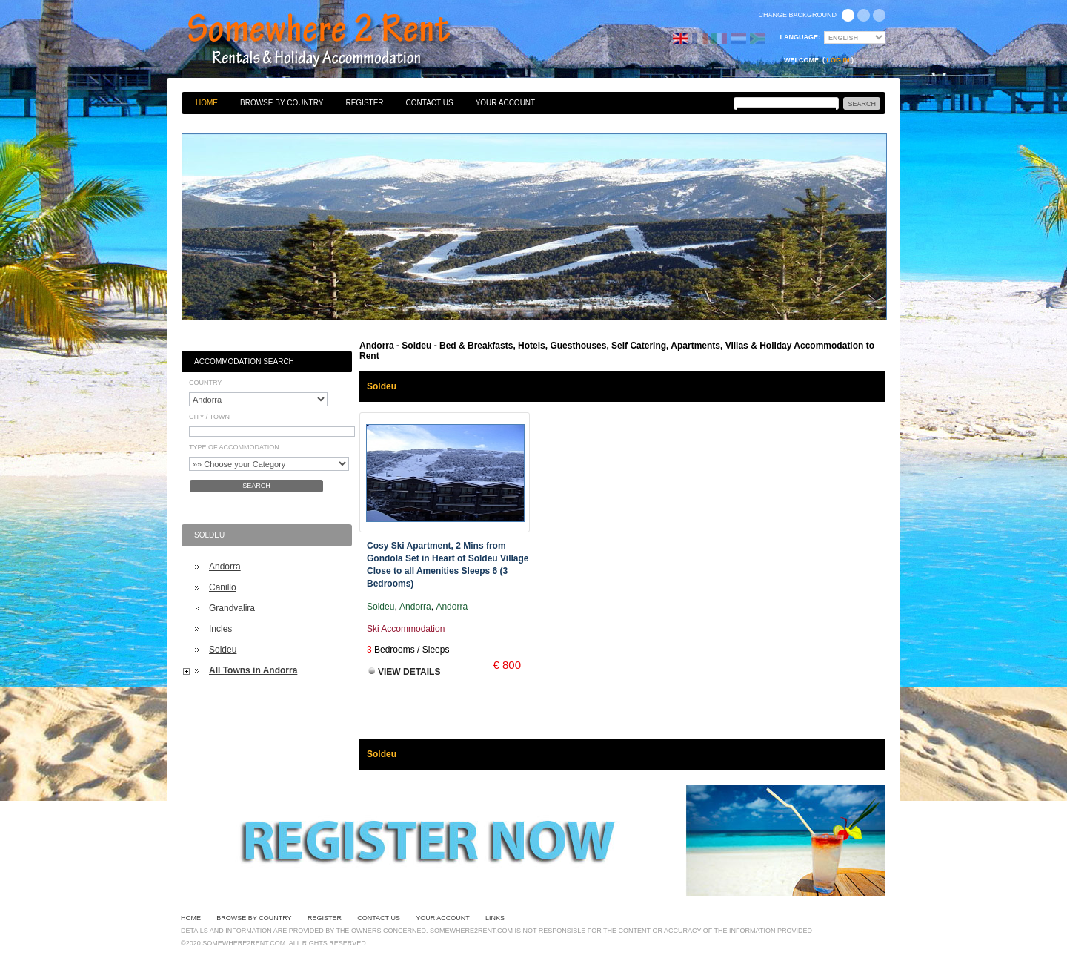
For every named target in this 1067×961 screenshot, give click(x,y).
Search (256, 485)
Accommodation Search (244, 361)
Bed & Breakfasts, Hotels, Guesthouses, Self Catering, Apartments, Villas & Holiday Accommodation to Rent (335, 40)
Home (207, 103)
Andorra (225, 566)
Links (495, 918)
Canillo (222, 587)
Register (364, 103)
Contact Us (429, 103)
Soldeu (222, 649)
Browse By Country (281, 103)
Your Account (506, 103)
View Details (409, 672)
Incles (220, 629)
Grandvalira (232, 608)
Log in (838, 60)
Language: (800, 37)
